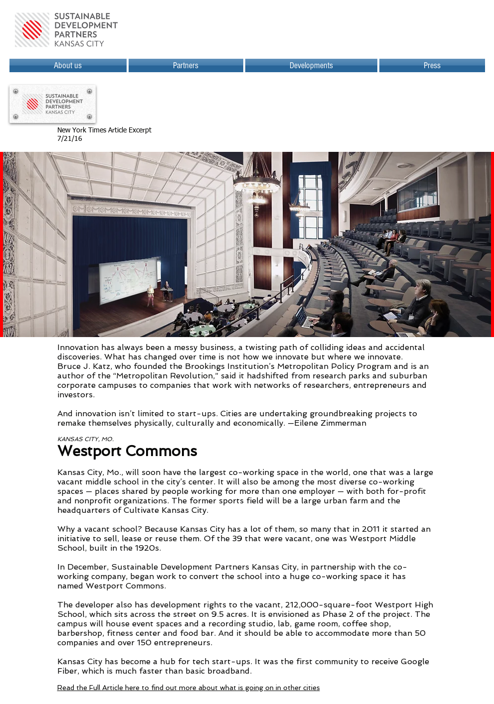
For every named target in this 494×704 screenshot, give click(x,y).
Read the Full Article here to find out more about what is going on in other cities (188, 688)
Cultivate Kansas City (165, 510)
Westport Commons (125, 585)
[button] (311, 65)
